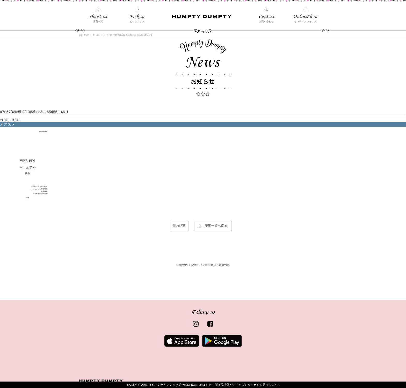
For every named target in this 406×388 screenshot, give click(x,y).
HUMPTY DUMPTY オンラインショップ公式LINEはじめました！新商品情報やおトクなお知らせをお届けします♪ (203, 384)
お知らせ (98, 35)
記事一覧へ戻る (216, 226)
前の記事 (179, 226)
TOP (86, 35)
